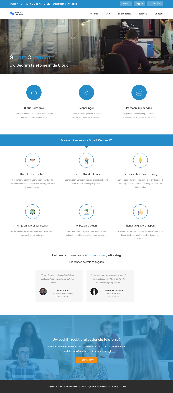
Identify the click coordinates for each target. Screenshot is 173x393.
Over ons (125, 4)
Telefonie (93, 13)
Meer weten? (87, 359)
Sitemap (114, 386)
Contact (159, 13)
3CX (108, 13)
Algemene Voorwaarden (97, 386)
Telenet (143, 13)
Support (139, 4)
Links (124, 386)
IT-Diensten (124, 13)
